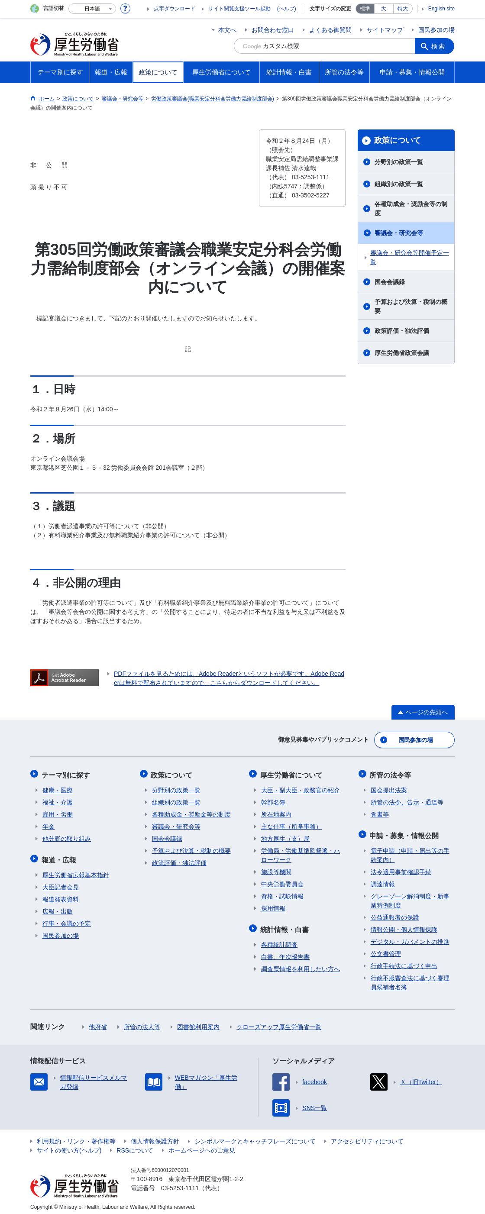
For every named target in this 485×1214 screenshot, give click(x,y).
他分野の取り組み (66, 836)
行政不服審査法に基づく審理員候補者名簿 (410, 978)
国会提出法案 (389, 787)
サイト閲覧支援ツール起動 (239, 9)
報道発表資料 (60, 894)
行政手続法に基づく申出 (404, 961)
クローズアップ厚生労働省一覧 (278, 1022)
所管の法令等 (391, 773)
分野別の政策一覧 (399, 161)
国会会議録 (390, 281)
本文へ (227, 30)
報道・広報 (59, 856)
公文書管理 (386, 949)
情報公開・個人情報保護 (404, 925)
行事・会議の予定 (66, 919)
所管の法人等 (142, 1022)
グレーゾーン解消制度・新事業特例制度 (410, 896)
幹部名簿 (273, 799)
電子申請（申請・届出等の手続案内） (410, 851)
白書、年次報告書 (285, 952)
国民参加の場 (436, 30)
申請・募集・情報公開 (405, 832)
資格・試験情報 (282, 893)
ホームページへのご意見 (201, 1146)
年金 (48, 823)
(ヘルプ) (286, 9)
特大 (403, 9)
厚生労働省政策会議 (402, 352)
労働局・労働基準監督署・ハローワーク (300, 853)
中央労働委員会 (282, 881)
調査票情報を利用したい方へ (300, 964)
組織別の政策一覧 (399, 184)
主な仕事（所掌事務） (291, 823)
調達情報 (383, 879)
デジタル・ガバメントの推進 (410, 937)
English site (441, 9)
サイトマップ (385, 30)
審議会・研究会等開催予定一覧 (409, 257)
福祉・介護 (57, 799)
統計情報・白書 (285, 926)
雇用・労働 (57, 811)
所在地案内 (276, 811)
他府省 (98, 1022)
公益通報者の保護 (395, 913)
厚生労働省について (292, 773)
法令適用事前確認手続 (401, 867)
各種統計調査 (279, 940)
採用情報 (273, 905)
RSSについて (134, 1146)
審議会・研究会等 (399, 232)
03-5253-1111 (180, 1183)
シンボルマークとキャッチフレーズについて (255, 1136)
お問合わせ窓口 (273, 30)
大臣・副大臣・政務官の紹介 (300, 787)
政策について (397, 140)
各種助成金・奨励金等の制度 (411, 208)
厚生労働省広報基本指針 (75, 870)
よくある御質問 (330, 30)
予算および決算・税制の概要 (411, 306)
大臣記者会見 (60, 882)
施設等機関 (276, 869)
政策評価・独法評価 (402, 330)
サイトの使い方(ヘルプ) (69, 1146)
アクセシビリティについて (367, 1136)
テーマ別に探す (66, 773)
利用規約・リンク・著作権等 (76, 1136)
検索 (439, 45)
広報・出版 (57, 907)
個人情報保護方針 (155, 1136)
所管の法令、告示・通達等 (407, 799)
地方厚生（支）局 (285, 836)
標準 (365, 9)
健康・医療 (57, 787)
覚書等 (380, 811)
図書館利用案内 (198, 1022)
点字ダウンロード (174, 9)
